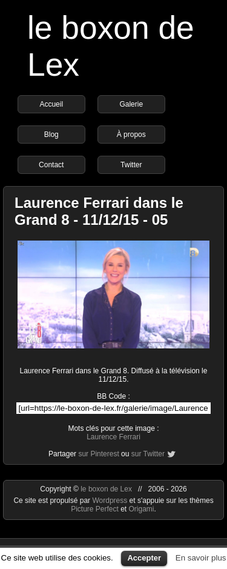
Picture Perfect (95, 509)
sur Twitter (148, 454)
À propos (131, 134)
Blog (51, 134)
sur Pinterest (98, 454)
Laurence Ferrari (113, 437)
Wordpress (110, 500)
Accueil (51, 104)
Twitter (131, 165)
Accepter (144, 557)
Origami (141, 509)
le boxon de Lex (106, 489)
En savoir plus (201, 557)
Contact (51, 165)
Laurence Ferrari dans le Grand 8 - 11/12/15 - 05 (99, 211)
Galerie (131, 104)
